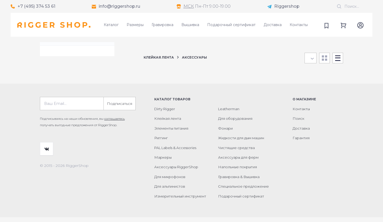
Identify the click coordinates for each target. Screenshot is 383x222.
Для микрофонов (169, 181)
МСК (189, 6)
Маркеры (163, 162)
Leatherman (228, 114)
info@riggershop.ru (119, 6)
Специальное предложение (243, 191)
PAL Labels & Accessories (175, 152)
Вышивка (190, 24)
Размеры (135, 24)
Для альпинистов (169, 191)
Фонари (225, 133)
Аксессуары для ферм (238, 162)
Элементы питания (171, 133)
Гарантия (301, 143)
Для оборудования (235, 123)
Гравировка (162, 24)
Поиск (298, 123)
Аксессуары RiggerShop (176, 172)
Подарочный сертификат (231, 24)
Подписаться (119, 108)
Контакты (299, 24)
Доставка (273, 24)
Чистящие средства (236, 152)
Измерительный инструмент (180, 201)
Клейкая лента (159, 57)
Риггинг (161, 143)
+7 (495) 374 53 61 (36, 6)
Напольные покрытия (237, 172)
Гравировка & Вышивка (239, 181)
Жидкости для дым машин (241, 143)
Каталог (111, 24)
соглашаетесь (114, 123)
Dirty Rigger (164, 114)
